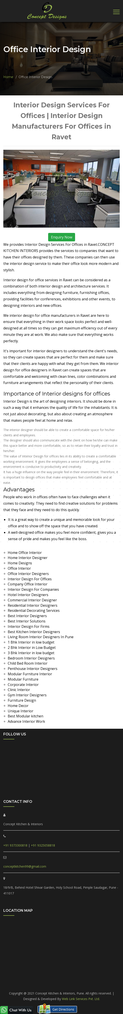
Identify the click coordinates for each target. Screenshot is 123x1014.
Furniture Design (22, 700)
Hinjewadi (50, 984)
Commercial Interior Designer (32, 600)
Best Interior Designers (27, 615)
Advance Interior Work (26, 721)
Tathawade (87, 979)
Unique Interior (20, 711)
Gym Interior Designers (27, 695)
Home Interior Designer (27, 557)
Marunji (104, 979)
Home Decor (18, 705)
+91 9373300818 (15, 845)
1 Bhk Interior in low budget (31, 642)
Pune (76, 984)
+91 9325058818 (43, 845)
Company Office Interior (27, 584)
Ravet (54, 979)
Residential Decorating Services (34, 610)
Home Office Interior (25, 552)
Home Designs (20, 563)
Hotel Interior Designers (28, 594)
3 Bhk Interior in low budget (31, 652)
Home (8, 77)
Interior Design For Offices (30, 579)
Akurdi (65, 984)
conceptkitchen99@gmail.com (24, 866)
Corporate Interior (23, 684)
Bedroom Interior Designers (31, 658)
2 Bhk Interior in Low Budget (32, 647)
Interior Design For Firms (28, 626)
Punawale (69, 979)
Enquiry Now (61, 237)
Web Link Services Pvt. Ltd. (81, 999)
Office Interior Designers (28, 573)
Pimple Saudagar (35, 979)
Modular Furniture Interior (30, 673)
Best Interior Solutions (26, 621)
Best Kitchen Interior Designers (34, 631)
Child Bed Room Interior (27, 663)
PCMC (14, 979)
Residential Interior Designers (32, 605)
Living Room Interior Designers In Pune (41, 636)
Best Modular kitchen (25, 716)
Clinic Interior (19, 689)
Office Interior (19, 568)
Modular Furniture (23, 679)
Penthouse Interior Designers (32, 668)
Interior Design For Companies (33, 589)
